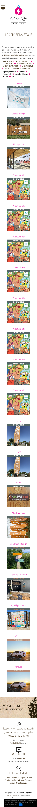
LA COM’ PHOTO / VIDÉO (11, 66)
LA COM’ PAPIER (8, 64)
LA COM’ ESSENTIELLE (23, 61)
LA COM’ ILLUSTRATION (24, 64)
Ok (20, 804)
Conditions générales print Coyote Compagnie (18, 778)
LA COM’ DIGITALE (28, 66)
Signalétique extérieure (10, 72)
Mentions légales (12, 795)
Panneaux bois (7, 74)
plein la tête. (21, 759)
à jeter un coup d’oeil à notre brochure (15, 55)
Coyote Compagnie (15, 743)
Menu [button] (3, 10)
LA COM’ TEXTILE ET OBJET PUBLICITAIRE (17, 69)
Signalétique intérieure (22, 74)
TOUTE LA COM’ (7, 61)
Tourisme (22, 72)
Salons (14, 77)
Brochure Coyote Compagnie (18, 783)
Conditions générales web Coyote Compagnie (18, 780)
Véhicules (6, 77)
